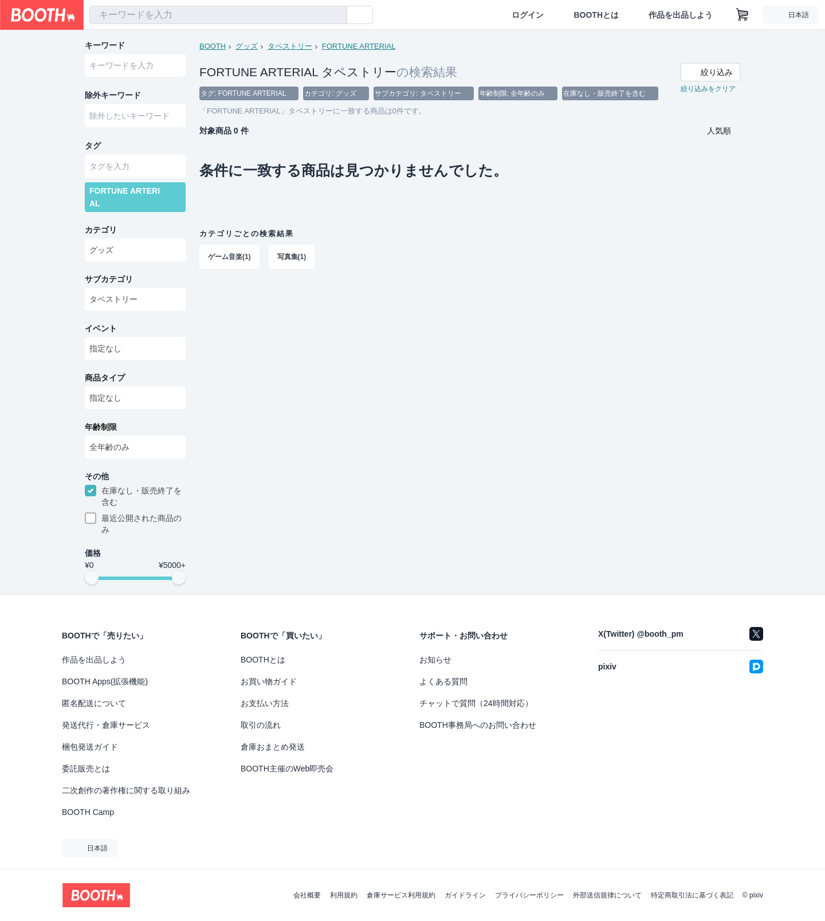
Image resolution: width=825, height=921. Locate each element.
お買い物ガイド (269, 681)
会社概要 (307, 895)
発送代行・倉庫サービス (106, 725)
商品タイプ (105, 380)
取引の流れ (261, 725)
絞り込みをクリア (708, 89)
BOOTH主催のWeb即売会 (287, 768)
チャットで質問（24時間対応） (476, 703)
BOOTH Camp (88, 812)
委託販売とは (86, 768)
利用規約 (344, 895)
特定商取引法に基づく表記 (692, 895)
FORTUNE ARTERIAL (359, 46)
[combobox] (218, 15)
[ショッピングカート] (742, 15)
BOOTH (212, 46)
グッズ (246, 46)
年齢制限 (101, 429)
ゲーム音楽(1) (229, 257)
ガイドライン (465, 895)
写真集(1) (292, 257)
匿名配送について (94, 703)
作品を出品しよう (681, 15)
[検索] (336, 15)
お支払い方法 (265, 703)
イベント (101, 331)
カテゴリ (101, 232)
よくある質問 (443, 681)
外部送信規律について (607, 895)
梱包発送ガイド (90, 746)
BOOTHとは (596, 15)
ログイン (528, 15)
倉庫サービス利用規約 (401, 895)
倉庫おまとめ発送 (273, 746)
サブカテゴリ (109, 281)
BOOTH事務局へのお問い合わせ (477, 725)
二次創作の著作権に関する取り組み (126, 790)
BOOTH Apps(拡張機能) (105, 681)
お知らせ (435, 659)
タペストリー (290, 46)
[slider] (92, 581)
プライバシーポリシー (529, 895)
